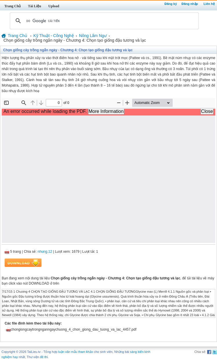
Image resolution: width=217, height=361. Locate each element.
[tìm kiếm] (103, 20)
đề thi (44, 357)
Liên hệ (209, 4)
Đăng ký (171, 4)
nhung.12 (45, 252)
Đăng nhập (190, 4)
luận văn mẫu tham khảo (75, 351)
